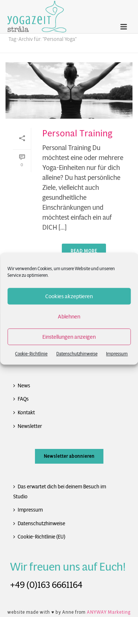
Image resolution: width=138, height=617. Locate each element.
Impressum (117, 354)
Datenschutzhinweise (77, 354)
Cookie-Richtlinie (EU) (39, 536)
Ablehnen (69, 316)
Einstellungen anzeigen (69, 337)
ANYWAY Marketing (109, 612)
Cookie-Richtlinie (31, 354)
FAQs (21, 398)
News (21, 385)
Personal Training (77, 133)
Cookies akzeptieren (69, 296)
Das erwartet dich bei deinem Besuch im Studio (59, 491)
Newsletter (27, 426)
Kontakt (24, 412)
